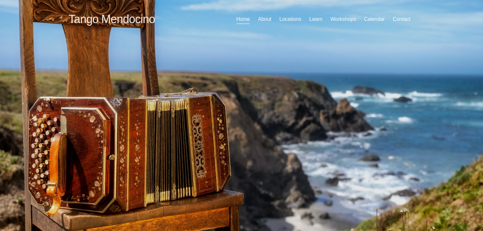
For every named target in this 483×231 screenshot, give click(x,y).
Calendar (374, 19)
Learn (316, 19)
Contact (401, 19)
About (264, 19)
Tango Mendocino (112, 19)
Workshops (343, 19)
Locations (290, 19)
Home (243, 19)
